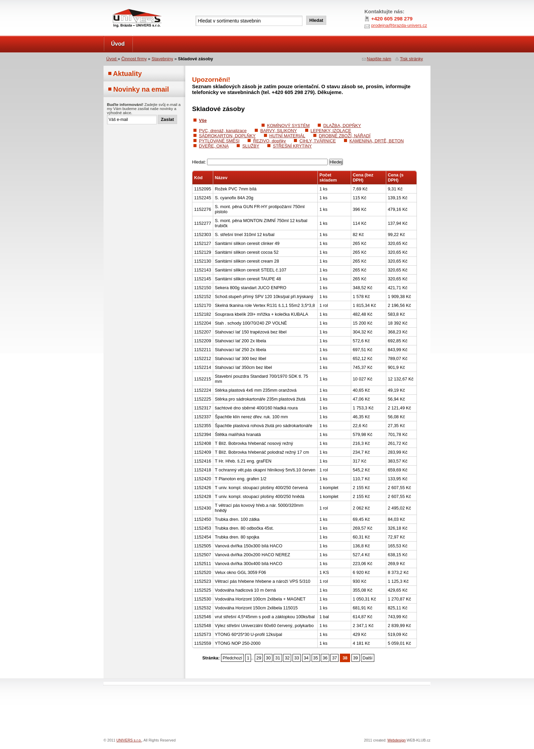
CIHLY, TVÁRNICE (317, 140)
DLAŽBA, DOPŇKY (342, 125)
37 (334, 657)
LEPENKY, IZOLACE (331, 130)
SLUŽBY (250, 146)
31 (277, 657)
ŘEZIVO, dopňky (269, 140)
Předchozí (232, 657)
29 (258, 657)
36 (325, 657)
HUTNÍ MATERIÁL (287, 135)
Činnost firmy (134, 58)
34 (306, 657)
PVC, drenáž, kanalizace (223, 130)
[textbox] (248, 21)
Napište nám (379, 58)
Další (368, 657)
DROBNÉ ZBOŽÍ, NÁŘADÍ (344, 135)
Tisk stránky (411, 58)
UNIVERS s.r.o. (123, 7)
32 (287, 657)
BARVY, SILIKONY (278, 130)
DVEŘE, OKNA (214, 146)
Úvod (118, 44)
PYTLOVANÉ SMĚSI (219, 140)
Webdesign (397, 740)
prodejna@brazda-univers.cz (399, 25)
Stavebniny (162, 58)
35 (315, 657)
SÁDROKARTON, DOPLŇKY (227, 135)
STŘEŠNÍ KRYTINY (292, 146)
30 (268, 657)
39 (355, 657)
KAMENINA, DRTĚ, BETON (376, 140)
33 (296, 657)
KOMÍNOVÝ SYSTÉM (288, 125)
